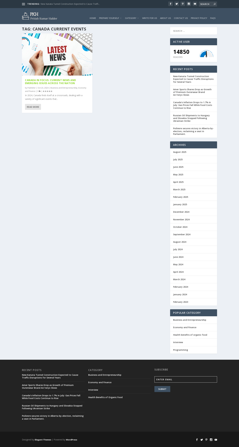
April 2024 (178, 271)
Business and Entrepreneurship (63, 87)
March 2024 (179, 278)
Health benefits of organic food (190, 334)
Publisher (32, 87)
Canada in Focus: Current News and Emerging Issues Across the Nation (50, 81)
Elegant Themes (43, 439)
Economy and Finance (184, 326)
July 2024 (178, 248)
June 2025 (178, 166)
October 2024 (180, 226)
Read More (33, 106)
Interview (178, 341)
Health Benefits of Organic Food (105, 396)
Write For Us (149, 14)
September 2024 (181, 233)
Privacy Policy (199, 14)
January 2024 (180, 293)
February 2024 (180, 286)
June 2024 (178, 256)
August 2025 (179, 151)
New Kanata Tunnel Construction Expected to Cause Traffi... (70, 3)
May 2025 (178, 173)
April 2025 (178, 181)
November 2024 (181, 218)
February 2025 (180, 196)
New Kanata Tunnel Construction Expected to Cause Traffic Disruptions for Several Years (193, 78)
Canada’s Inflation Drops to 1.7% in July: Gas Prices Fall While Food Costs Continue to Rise (192, 104)
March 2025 (179, 188)
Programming (180, 349)
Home (93, 14)
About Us (165, 14)
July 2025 (178, 158)
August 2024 (179, 241)
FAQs (213, 14)
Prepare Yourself (109, 14)
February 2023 (180, 301)
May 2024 (178, 263)
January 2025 (180, 203)
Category (130, 14)
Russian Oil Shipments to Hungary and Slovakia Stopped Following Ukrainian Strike (191, 117)
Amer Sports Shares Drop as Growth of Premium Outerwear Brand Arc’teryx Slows (192, 91)
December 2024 (181, 211)
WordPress (71, 439)
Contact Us (181, 14)
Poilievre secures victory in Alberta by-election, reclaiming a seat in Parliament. (193, 130)
